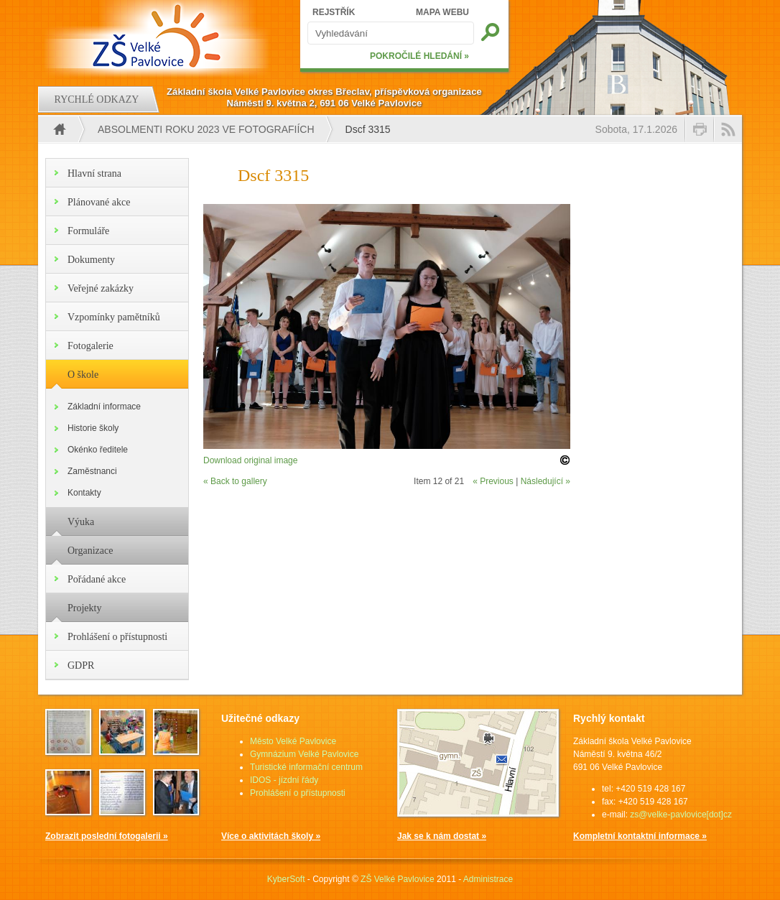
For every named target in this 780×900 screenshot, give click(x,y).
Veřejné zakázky (101, 288)
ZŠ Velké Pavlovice (398, 879)
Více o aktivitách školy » (270, 836)
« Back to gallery (235, 481)
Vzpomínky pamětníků (114, 317)
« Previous (493, 481)
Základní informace (104, 407)
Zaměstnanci (92, 471)
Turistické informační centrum (306, 767)
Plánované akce (99, 202)
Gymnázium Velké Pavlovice (304, 754)
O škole (83, 374)
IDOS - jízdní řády (284, 780)
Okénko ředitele (98, 450)
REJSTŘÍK (333, 12)
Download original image (250, 460)
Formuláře (88, 231)
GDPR (81, 665)
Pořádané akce (97, 579)
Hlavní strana (94, 173)
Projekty (84, 608)
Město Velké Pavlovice (293, 741)
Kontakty (84, 493)
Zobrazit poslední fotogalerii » (106, 836)
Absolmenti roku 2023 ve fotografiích (206, 129)
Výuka (81, 521)
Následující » (545, 481)
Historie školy (93, 428)
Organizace (90, 550)
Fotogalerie (90, 345)
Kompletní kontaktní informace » (640, 836)
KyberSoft (286, 879)
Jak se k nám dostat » (441, 836)
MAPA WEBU (442, 12)
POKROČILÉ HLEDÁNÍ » (419, 56)
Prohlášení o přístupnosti (117, 636)
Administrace (488, 879)
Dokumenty (91, 259)
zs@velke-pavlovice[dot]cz (681, 814)
